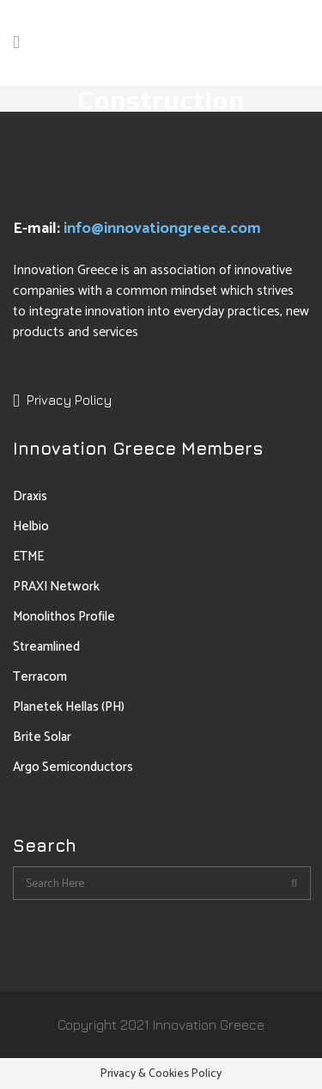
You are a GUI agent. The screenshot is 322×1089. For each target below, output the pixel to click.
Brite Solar (42, 737)
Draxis (30, 496)
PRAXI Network (56, 586)
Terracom (40, 677)
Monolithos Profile (64, 616)
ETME (28, 556)
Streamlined (46, 647)
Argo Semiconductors (73, 767)
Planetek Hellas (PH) (69, 707)
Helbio (31, 526)
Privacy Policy (69, 400)
